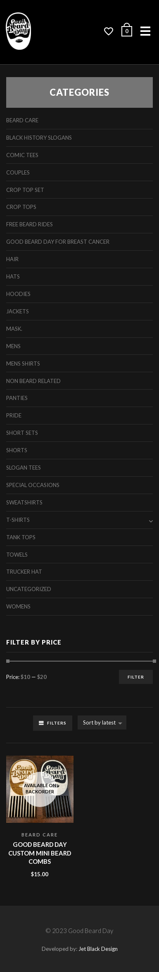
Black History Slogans (39, 137)
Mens (13, 346)
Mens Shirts (23, 363)
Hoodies (18, 294)
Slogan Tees (23, 467)
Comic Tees (22, 155)
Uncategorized (28, 589)
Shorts (16, 450)
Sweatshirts (24, 502)
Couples (18, 172)
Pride (13, 415)
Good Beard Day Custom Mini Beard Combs (39, 853)
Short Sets (22, 432)
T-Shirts (18, 519)
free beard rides (29, 224)
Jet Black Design (98, 948)
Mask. (14, 328)
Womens (18, 606)
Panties (17, 398)
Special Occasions (32, 485)
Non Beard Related (33, 381)
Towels (17, 554)
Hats (13, 276)
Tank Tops (21, 537)
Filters (56, 722)
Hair (12, 259)
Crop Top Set (25, 190)
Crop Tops (21, 207)
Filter (136, 676)
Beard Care (39, 834)
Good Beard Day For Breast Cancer (57, 241)
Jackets (17, 311)
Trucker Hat (24, 571)
